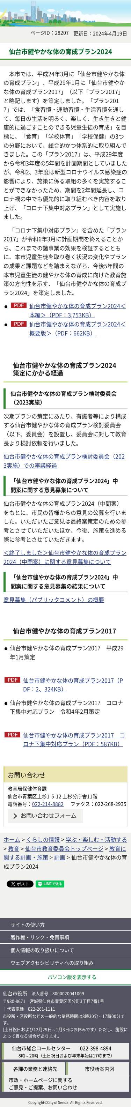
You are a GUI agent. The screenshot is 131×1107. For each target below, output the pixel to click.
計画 (59, 857)
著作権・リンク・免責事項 (39, 937)
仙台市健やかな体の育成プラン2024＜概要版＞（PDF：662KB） (77, 328)
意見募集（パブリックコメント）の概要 (53, 599)
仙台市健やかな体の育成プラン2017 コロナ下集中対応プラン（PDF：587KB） (74, 739)
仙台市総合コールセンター (41, 1048)
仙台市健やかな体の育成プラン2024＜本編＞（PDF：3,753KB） (77, 310)
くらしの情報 (43, 839)
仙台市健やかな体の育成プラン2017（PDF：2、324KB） (73, 684)
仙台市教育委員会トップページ (64, 848)
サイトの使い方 (27, 924)
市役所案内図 (99, 1068)
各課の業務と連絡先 (35, 1068)
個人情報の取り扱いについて (42, 949)
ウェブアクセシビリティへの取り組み (52, 962)
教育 (13, 848)
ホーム (11, 839)
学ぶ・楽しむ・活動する (96, 839)
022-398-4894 (95, 1048)
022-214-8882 (48, 803)
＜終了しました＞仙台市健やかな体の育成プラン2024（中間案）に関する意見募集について (64, 557)
